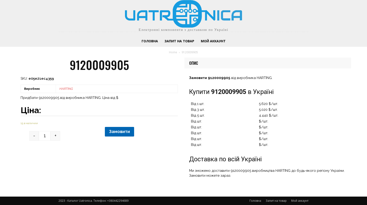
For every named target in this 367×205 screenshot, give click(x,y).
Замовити (119, 131)
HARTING (66, 88)
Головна (255, 201)
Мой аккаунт (299, 201)
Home (173, 52)
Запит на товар (276, 201)
